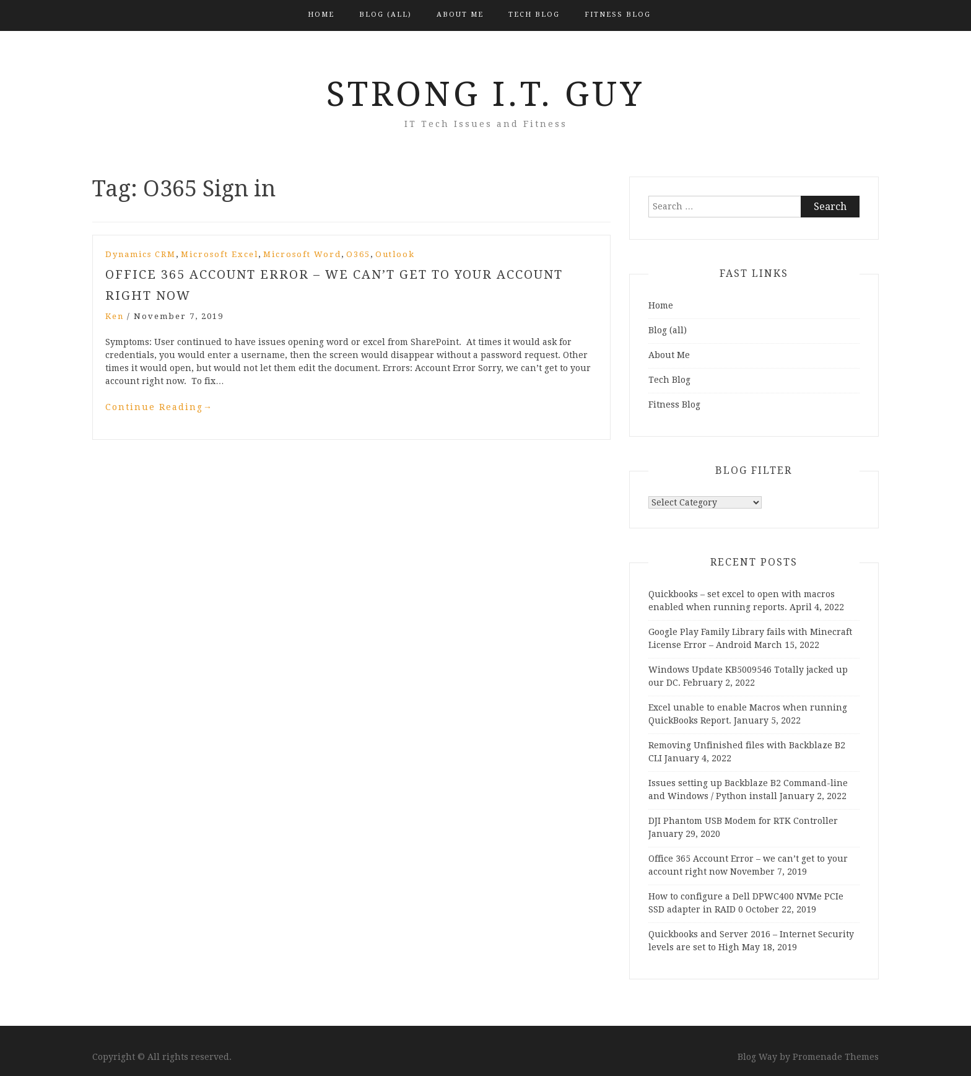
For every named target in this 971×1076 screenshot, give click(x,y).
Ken (114, 316)
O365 (358, 254)
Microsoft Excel (219, 254)
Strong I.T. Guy (485, 94)
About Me (460, 15)
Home (321, 15)
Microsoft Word (302, 254)
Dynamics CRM (140, 254)
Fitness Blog (618, 15)
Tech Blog (534, 15)
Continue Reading (159, 407)
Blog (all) (385, 15)
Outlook (395, 254)
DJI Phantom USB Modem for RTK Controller (743, 821)
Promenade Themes (836, 1057)
